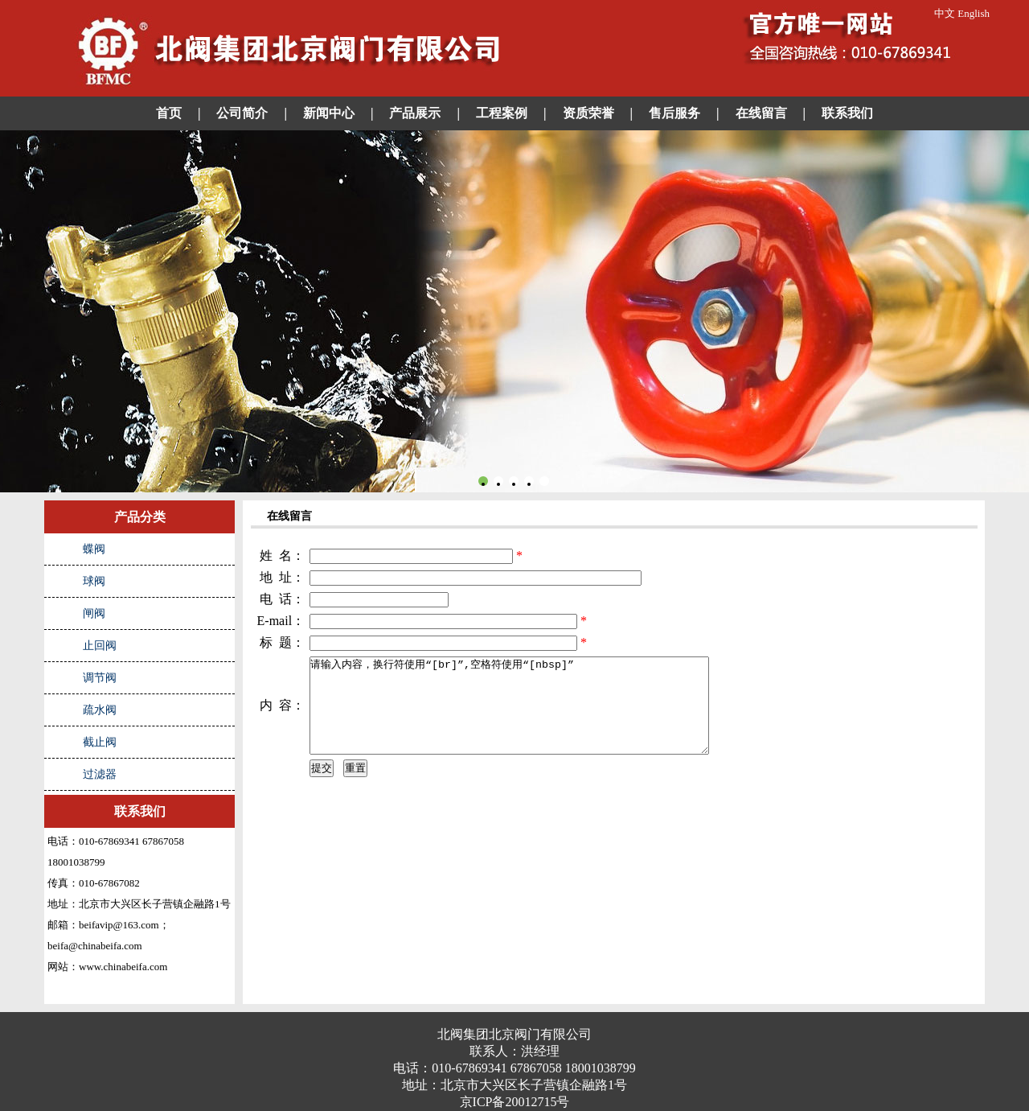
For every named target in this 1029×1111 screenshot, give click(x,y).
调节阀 (100, 678)
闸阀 (94, 613)
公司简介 (242, 113)
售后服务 (674, 113)
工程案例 (501, 113)
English (973, 13)
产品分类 (140, 517)
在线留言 (761, 113)
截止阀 (100, 742)
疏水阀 (100, 710)
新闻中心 (329, 113)
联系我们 (847, 113)
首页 (169, 113)
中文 (944, 13)
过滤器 (100, 774)
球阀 (94, 581)
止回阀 (100, 646)
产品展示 (415, 113)
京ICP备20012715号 (515, 1102)
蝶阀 (94, 549)
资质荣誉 (588, 113)
